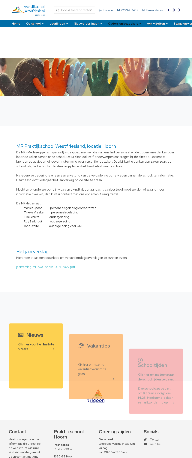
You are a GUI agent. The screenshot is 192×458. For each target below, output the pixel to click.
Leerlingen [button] (58, 24)
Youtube (152, 444)
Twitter (151, 439)
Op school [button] (33, 24)
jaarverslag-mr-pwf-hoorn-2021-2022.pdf (45, 267)
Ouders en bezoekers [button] (123, 24)
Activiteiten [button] (156, 24)
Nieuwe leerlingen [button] (87, 24)
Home (16, 24)
